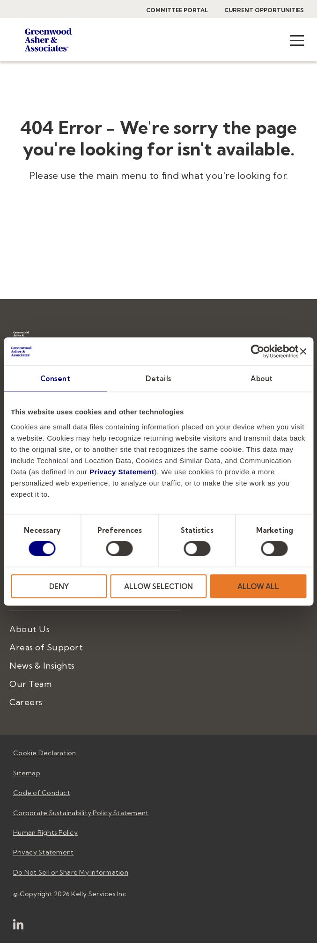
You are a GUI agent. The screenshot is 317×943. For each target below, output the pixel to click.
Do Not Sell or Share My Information (70, 872)
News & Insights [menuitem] (42, 665)
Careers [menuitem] (26, 702)
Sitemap (26, 773)
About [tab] (262, 378)
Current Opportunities (264, 10)
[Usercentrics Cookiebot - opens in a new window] (258, 352)
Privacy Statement (122, 471)
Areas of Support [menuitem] (46, 647)
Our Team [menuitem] (30, 683)
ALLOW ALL (258, 586)
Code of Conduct (41, 792)
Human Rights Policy (45, 832)
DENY (59, 586)
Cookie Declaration (44, 753)
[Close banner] (303, 351)
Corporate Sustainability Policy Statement (80, 813)
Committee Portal (177, 10)
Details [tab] (158, 378)
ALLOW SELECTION (158, 586)
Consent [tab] (55, 378)
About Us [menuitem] (29, 629)
